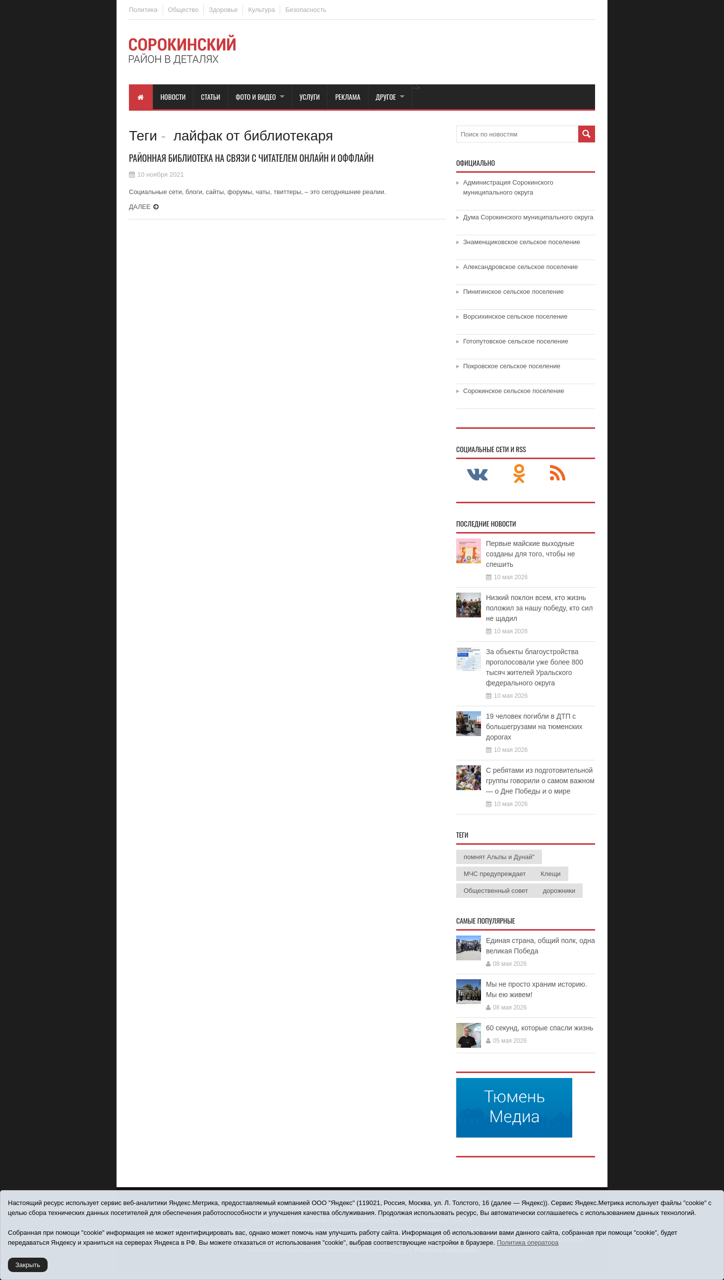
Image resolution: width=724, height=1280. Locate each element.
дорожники (559, 890)
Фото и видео (256, 96)
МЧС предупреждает (495, 873)
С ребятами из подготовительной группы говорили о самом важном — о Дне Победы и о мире (540, 780)
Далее (140, 206)
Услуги (310, 96)
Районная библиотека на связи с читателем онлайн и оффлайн (251, 157)
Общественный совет (496, 890)
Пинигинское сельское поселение (513, 291)
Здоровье (223, 9)
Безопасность (305, 9)
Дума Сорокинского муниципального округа (528, 217)
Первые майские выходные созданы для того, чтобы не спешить (530, 553)
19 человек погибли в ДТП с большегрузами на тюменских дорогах (534, 726)
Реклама (348, 96)
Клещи (550, 873)
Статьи (210, 96)
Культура (261, 9)
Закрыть (27, 1265)
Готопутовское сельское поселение (515, 341)
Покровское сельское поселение (511, 366)
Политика (143, 9)
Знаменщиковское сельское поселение (521, 242)
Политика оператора (527, 1242)
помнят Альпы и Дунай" (499, 857)
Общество (183, 9)
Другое (386, 96)
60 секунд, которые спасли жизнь (539, 1028)
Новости (173, 96)
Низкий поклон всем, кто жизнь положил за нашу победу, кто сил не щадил (539, 608)
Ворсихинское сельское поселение (515, 316)
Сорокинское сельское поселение (513, 391)
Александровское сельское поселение (520, 266)
